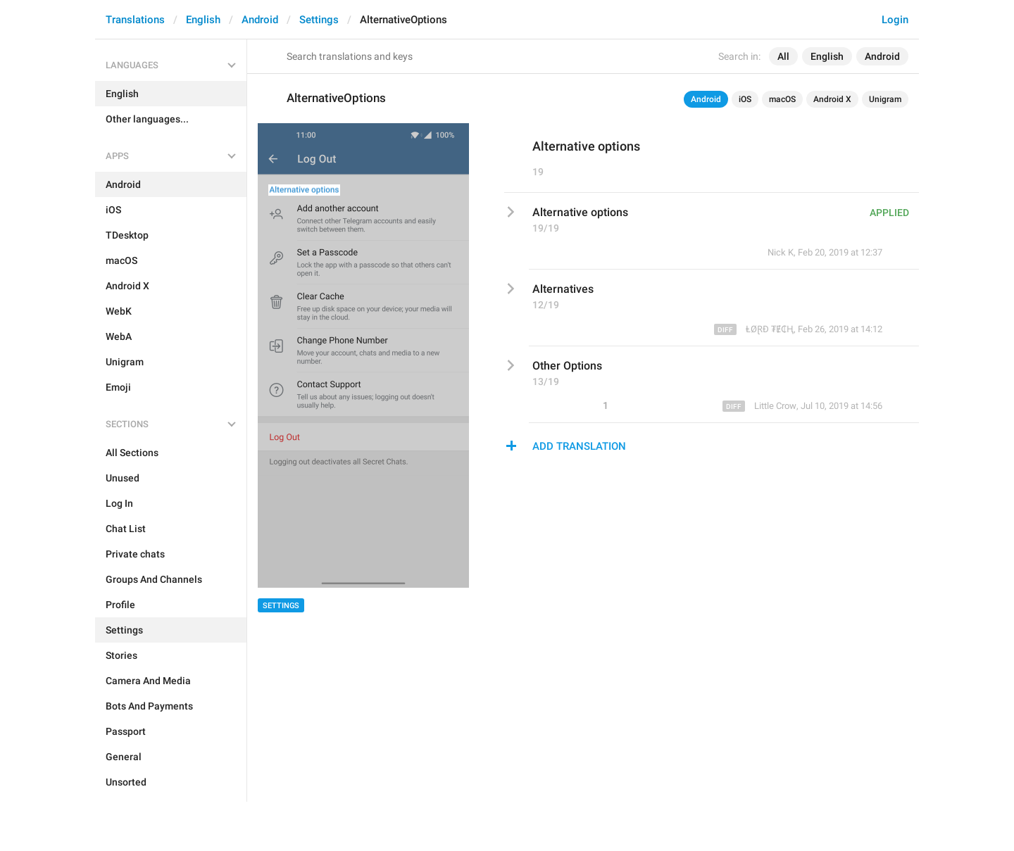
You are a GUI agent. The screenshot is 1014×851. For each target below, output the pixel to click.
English (203, 19)
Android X (832, 99)
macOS (782, 99)
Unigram (885, 99)
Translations (135, 19)
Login (895, 19)
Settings (319, 19)
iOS (745, 99)
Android (260, 19)
